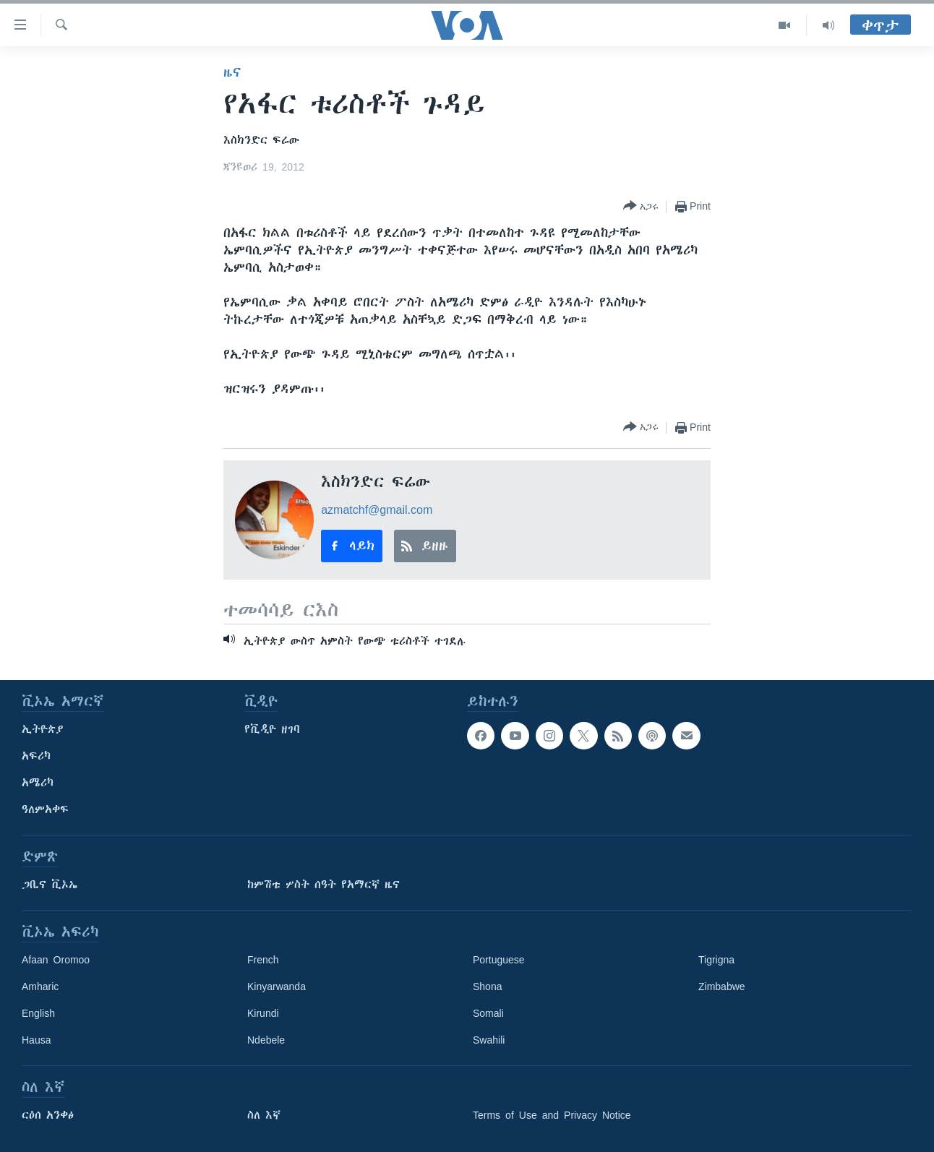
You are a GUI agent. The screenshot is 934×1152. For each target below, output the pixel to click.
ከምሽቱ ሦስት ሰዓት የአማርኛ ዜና (323, 884)
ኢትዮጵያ (43, 729)
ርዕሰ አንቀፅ (48, 1115)
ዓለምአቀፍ (45, 809)
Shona (487, 986)
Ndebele (266, 1039)
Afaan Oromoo (56, 959)
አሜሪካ (37, 782)
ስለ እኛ (263, 1115)
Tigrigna (716, 959)
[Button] (641, 206)
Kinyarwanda (276, 986)
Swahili (489, 1039)
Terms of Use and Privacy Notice (552, 1115)
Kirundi (263, 1013)
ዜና (232, 72)
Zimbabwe (721, 986)
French (263, 959)
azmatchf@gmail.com (376, 509)
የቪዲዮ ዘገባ (272, 729)
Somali (488, 1013)
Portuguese (499, 959)
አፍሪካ (36, 755)
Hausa (36, 1039)
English (38, 1013)
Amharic (40, 986)
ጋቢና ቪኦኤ (49, 884)
